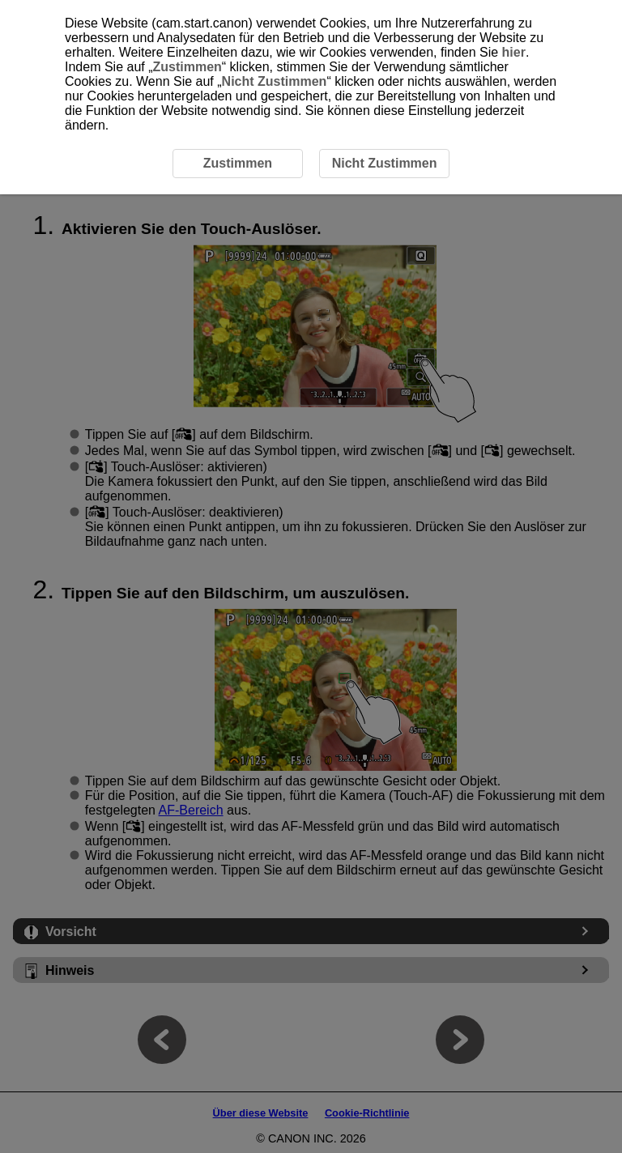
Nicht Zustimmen (274, 81)
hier (514, 52)
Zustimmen (187, 67)
